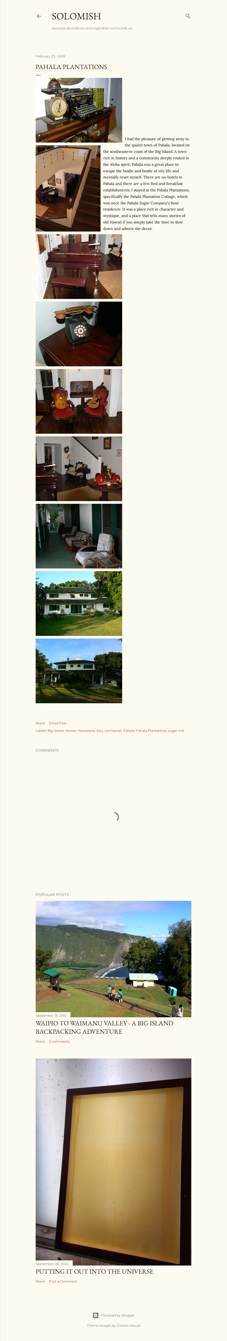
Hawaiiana (86, 731)
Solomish (76, 16)
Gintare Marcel (128, 1325)
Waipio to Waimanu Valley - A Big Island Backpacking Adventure (104, 1027)
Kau (99, 731)
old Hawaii (113, 731)
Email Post (57, 723)
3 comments (59, 1041)
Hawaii (70, 731)
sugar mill (176, 731)
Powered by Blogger (113, 1315)
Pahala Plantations (151, 731)
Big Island (56, 731)
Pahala (128, 731)
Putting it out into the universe (94, 1271)
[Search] (188, 15)
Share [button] (40, 723)
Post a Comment (63, 1281)
